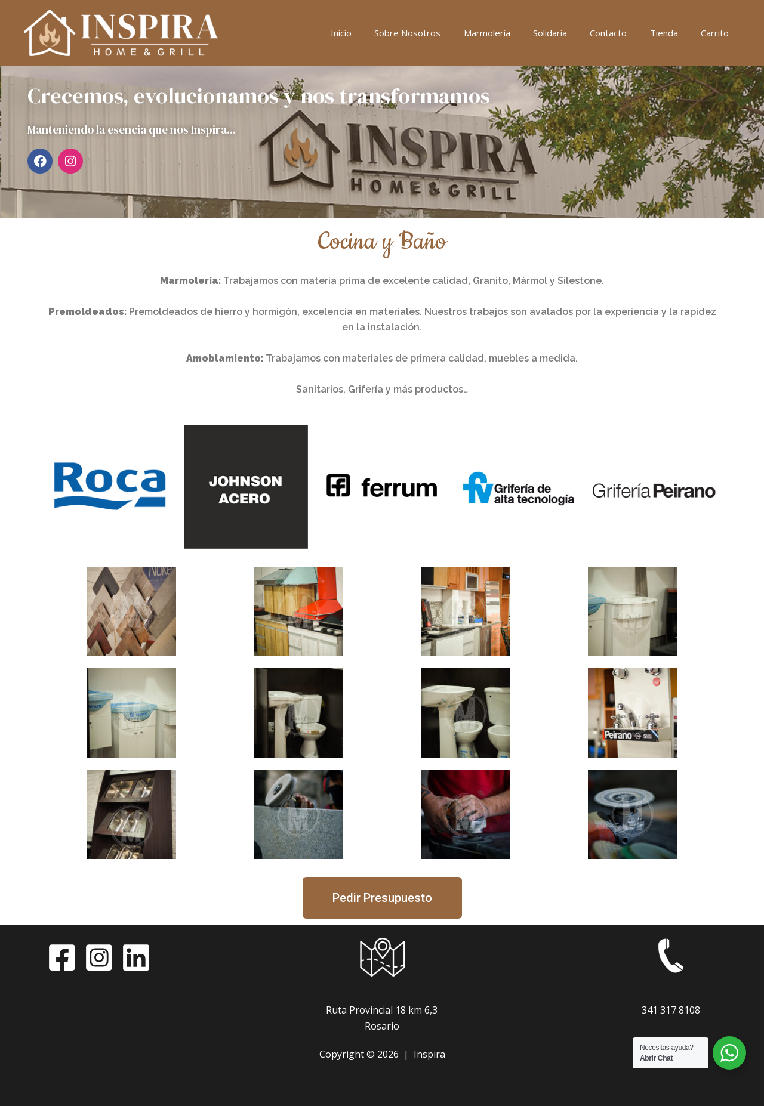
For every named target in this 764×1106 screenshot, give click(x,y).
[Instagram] (99, 957)
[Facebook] (62, 957)
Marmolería (509, 33)
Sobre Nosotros (435, 33)
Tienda (671, 33)
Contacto (620, 33)
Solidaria (567, 33)
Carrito (717, 33)
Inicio (373, 33)
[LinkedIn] (136, 957)
